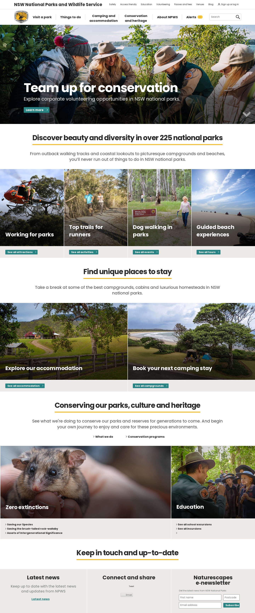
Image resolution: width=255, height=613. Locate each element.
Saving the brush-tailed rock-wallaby (32, 528)
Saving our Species (20, 524)
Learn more (34, 110)
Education (146, 4)
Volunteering (163, 4)
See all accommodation (23, 386)
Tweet (131, 586)
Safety (112, 4)
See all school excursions (195, 524)
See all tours (207, 252)
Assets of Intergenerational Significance (35, 533)
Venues (200, 4)
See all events (144, 252)
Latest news (41, 599)
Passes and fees (183, 4)
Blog (210, 4)
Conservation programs (146, 437)
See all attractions (20, 252)
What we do (104, 437)
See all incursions (189, 528)
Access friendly (128, 4)
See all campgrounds (149, 386)
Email (129, 594)
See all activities (82, 252)
